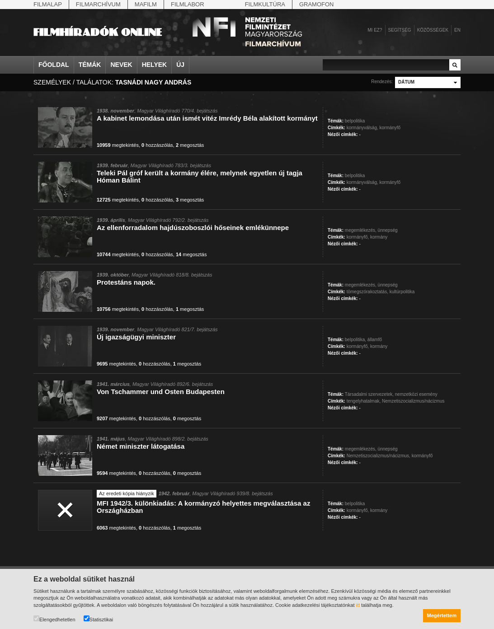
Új (180, 64)
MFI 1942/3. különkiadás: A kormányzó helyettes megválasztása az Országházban (203, 506)
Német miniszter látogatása (140, 446)
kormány (378, 237)
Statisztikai (98, 618)
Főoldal (53, 64)
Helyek (154, 64)
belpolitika (355, 120)
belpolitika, (355, 339)
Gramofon (316, 4)
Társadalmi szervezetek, (369, 394)
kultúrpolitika (402, 291)
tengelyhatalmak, (364, 401)
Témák (90, 64)
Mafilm (146, 4)
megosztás (190, 145)
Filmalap (47, 4)
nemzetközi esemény (416, 394)
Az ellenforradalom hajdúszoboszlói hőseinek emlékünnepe (193, 227)
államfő (374, 339)
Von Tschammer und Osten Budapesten (161, 391)
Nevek (121, 64)
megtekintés (118, 145)
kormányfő (390, 127)
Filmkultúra (265, 4)
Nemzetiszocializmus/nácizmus (413, 401)
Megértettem (441, 615)
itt (358, 605)
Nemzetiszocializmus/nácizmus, (378, 455)
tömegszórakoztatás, (367, 291)
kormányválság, (362, 127)
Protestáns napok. (126, 282)
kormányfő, (358, 237)
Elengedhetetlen (54, 618)
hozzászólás (157, 145)
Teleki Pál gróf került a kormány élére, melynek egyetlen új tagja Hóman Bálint (199, 176)
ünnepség (388, 230)
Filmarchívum (98, 4)
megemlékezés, (360, 230)
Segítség (399, 30)
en (457, 30)
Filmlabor (187, 4)
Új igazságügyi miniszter (136, 337)
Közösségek (432, 30)
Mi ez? (374, 30)
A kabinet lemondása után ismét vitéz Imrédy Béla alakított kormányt (207, 118)
